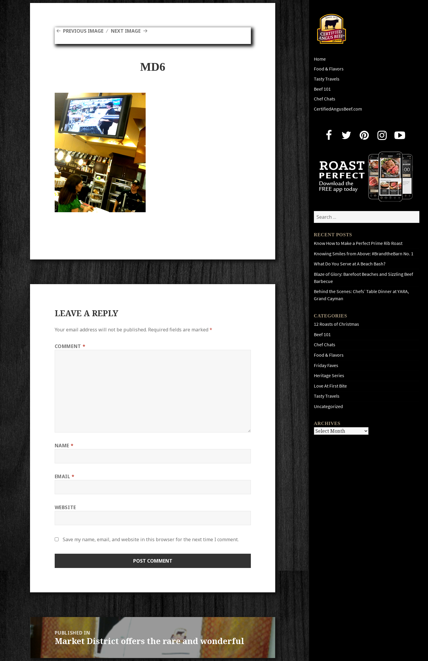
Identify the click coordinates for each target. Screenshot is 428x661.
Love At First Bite (330, 386)
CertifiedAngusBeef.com (338, 109)
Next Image (126, 31)
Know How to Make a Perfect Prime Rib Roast (358, 243)
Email (65, 476)
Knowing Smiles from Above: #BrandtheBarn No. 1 (363, 254)
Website (65, 507)
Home (320, 59)
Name (64, 445)
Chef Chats (324, 99)
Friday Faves (326, 365)
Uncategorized (328, 406)
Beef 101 (322, 89)
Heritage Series (329, 375)
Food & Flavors (329, 69)
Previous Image (83, 31)
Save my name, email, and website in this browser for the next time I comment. (151, 539)
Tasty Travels (326, 79)
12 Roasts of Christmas (336, 324)
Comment (70, 346)
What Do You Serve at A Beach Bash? (349, 264)
